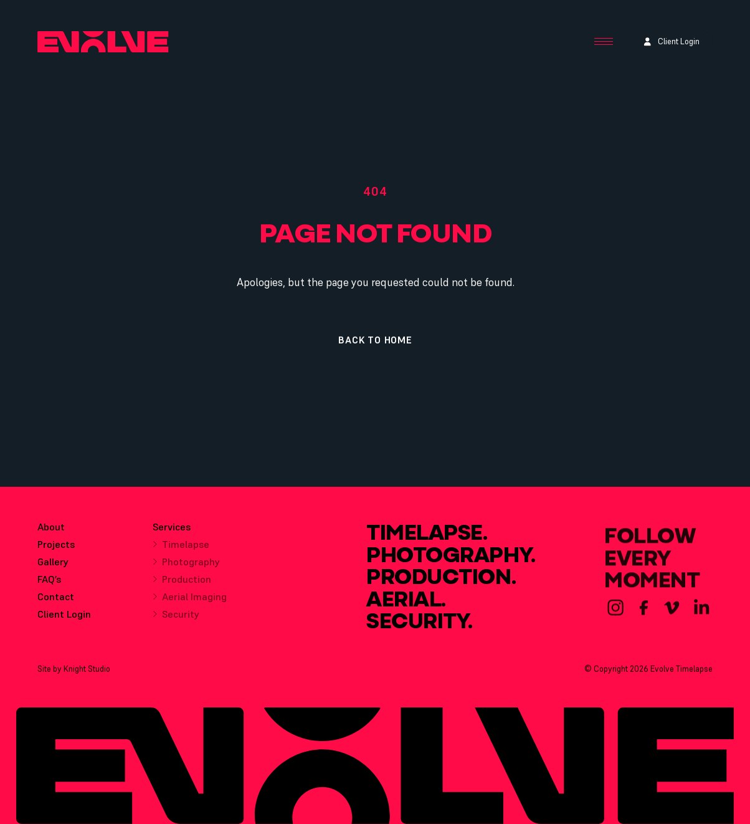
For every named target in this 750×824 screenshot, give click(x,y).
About (51, 530)
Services (172, 533)
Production (182, 585)
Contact (55, 600)
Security (176, 620)
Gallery (53, 565)
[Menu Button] (603, 41)
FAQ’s (49, 583)
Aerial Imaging (190, 602)
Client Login (64, 617)
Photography (186, 568)
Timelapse (181, 550)
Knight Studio (87, 672)
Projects (56, 548)
